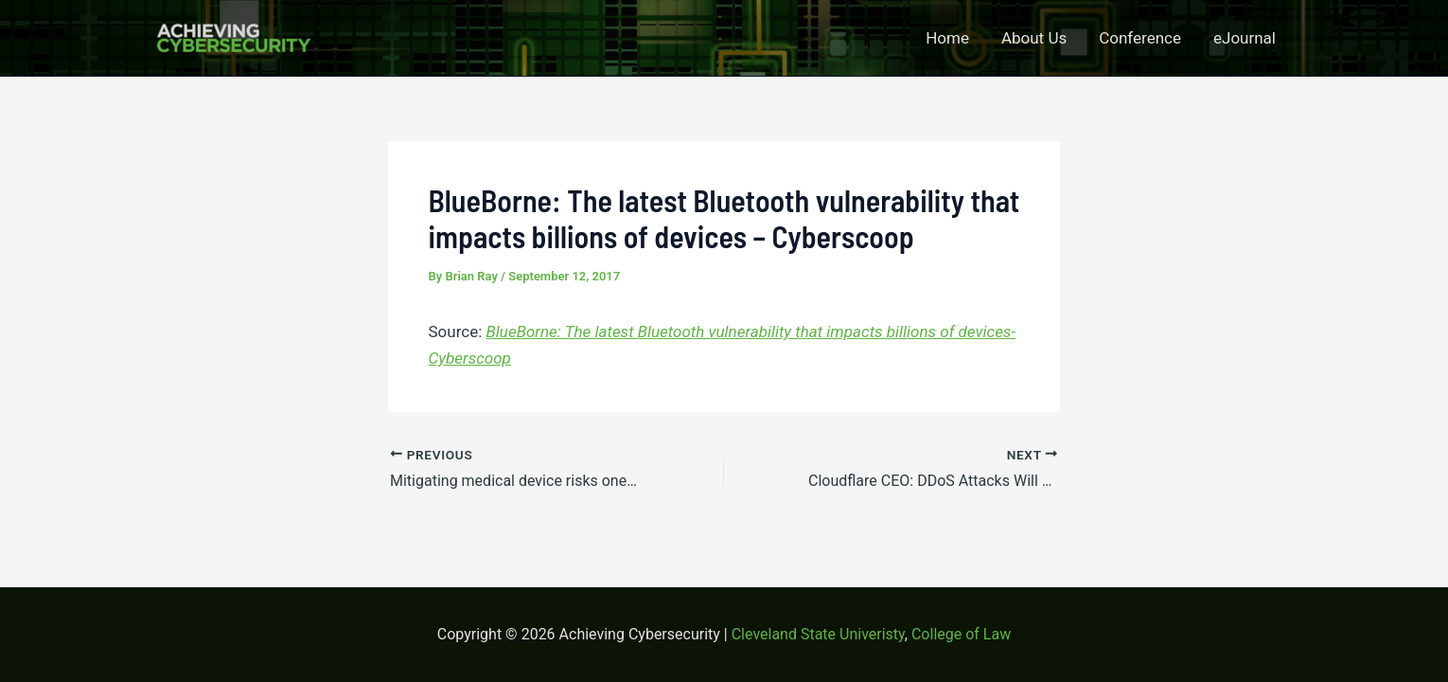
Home (947, 37)
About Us (1034, 37)
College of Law (961, 634)
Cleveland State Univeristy (818, 634)
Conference (1140, 37)
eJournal (1244, 37)
